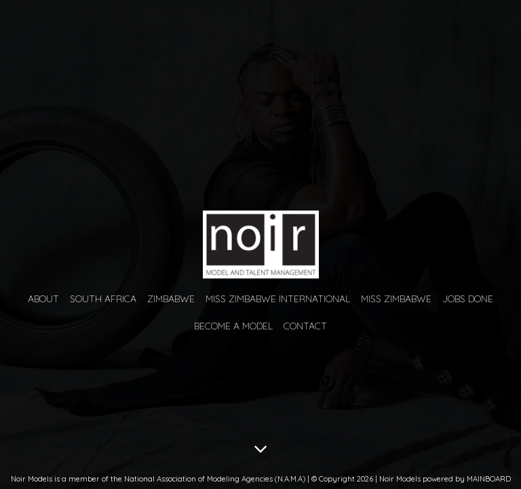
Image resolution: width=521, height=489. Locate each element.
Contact (305, 326)
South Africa (103, 299)
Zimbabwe (171, 299)
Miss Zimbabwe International (278, 299)
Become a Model (233, 326)
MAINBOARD (489, 479)
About (43, 299)
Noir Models (260, 244)
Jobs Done (467, 299)
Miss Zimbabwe (396, 299)
